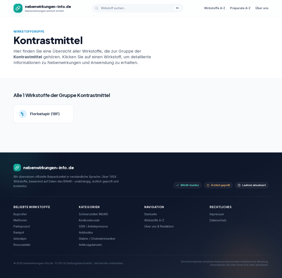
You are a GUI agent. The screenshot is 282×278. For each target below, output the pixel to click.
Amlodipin (20, 238)
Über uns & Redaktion (159, 226)
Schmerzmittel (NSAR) (93, 214)
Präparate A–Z (240, 8)
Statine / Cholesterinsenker (97, 238)
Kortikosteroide (89, 220)
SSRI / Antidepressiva (93, 226)
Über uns (262, 8)
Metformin (20, 220)
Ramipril (18, 232)
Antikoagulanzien (90, 244)
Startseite (150, 214)
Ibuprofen (20, 214)
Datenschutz (218, 220)
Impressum (217, 214)
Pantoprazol (21, 226)
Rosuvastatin (21, 244)
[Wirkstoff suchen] (137, 8)
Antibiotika (86, 232)
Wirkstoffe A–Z (214, 8)
